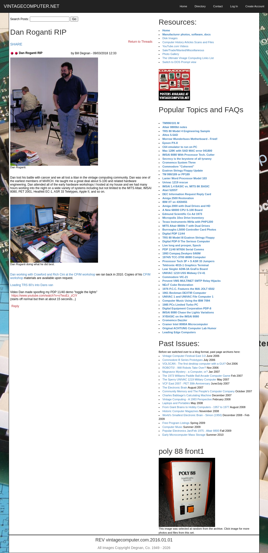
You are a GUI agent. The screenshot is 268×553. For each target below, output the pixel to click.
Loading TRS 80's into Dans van (31, 285)
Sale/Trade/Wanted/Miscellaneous (183, 50)
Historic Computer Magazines (180, 411)
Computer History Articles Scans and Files (188, 42)
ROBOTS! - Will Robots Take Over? (184, 367)
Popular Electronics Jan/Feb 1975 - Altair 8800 (190, 430)
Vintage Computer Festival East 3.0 (184, 355)
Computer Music (172, 426)
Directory (200, 6)
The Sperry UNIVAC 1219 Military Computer (189, 379)
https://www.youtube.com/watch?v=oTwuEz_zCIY (44, 295)
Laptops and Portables (176, 403)
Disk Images (170, 38)
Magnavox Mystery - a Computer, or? (185, 371)
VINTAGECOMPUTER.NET (31, 6)
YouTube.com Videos (175, 46)
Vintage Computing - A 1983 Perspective (187, 399)
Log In (234, 6)
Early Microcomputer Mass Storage (184, 434)
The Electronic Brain (174, 387)
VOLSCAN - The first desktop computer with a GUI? (194, 363)
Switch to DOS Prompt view (179, 62)
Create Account (254, 6)
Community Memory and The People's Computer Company (198, 391)
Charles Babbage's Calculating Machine (186, 395)
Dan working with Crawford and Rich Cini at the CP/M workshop (52, 274)
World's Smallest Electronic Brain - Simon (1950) (192, 415)
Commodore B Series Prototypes (182, 359)
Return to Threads (140, 41)
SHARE (16, 44)
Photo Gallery (170, 54)
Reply (15, 306)
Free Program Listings (176, 422)
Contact (218, 6)
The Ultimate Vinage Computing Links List (188, 58)
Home (183, 6)
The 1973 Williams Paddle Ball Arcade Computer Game (196, 375)
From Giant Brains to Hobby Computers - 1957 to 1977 (195, 407)
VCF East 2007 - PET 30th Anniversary (186, 383)
